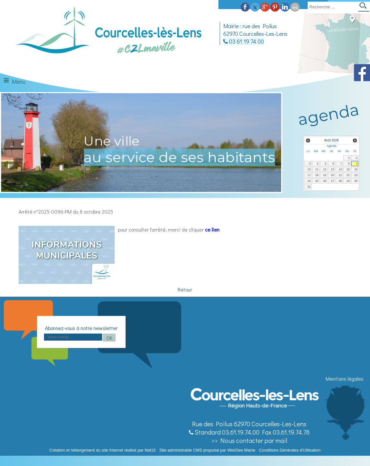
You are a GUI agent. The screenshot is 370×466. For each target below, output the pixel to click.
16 (355, 169)
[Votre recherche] (332, 7)
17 (309, 175)
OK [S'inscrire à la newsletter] (109, 338)
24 (309, 180)
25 (317, 180)
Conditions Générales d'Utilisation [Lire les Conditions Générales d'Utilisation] (290, 450)
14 (340, 169)
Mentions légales (345, 378)
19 (324, 175)
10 (309, 169)
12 (324, 169)
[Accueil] (109, 33)
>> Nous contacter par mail (249, 440)
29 (348, 180)
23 (355, 175)
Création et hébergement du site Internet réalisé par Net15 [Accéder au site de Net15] (102, 450)
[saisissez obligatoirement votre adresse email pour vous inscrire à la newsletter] (73, 337)
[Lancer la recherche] (363, 7)
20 (332, 175)
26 (324, 180)
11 (317, 169)
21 (340, 175)
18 (317, 175)
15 (348, 169)
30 (355, 180)
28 (340, 180)
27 (332, 180)
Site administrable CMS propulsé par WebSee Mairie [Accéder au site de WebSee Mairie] (207, 450)
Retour (185, 289)
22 (348, 175)
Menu (18, 81)
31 (309, 186)
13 (332, 169)
